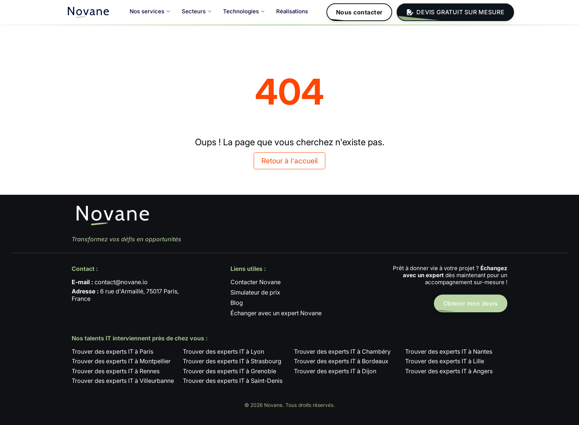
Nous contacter (359, 12)
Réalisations (292, 11)
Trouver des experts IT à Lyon (223, 351)
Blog (236, 302)
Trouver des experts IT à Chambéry (342, 351)
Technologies (243, 11)
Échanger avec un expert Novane (276, 313)
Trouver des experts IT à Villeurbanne (123, 380)
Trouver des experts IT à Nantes (448, 351)
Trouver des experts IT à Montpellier (121, 361)
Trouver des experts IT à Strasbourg (232, 361)
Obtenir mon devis (470, 303)
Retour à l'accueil (289, 160)
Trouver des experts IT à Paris (112, 351)
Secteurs (196, 11)
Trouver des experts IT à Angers (449, 371)
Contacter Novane (255, 282)
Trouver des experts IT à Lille (444, 361)
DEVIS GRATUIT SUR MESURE (455, 12)
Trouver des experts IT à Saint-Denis (232, 380)
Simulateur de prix (255, 292)
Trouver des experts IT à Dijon (335, 371)
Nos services (150, 11)
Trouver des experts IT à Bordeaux (341, 361)
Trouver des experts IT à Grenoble (229, 371)
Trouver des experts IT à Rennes (116, 371)
